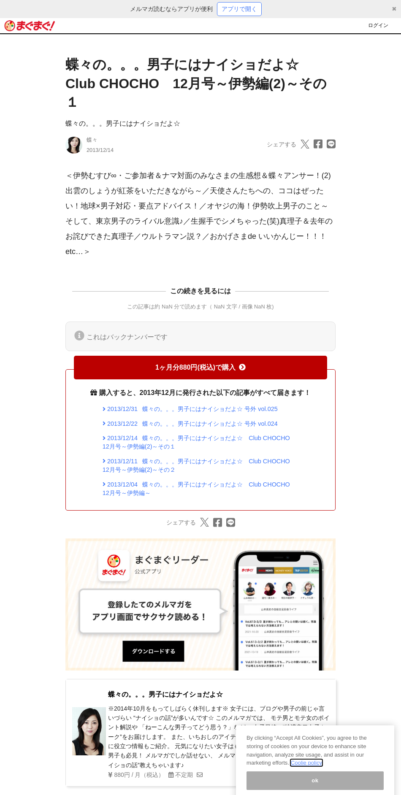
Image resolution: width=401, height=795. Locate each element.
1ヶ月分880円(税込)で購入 (200, 367)
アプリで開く (239, 8)
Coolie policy (306, 770)
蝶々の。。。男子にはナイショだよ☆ (122, 123)
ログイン (378, 25)
